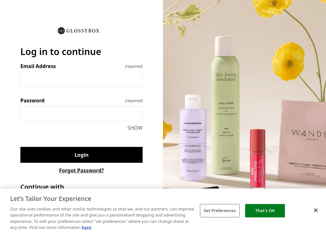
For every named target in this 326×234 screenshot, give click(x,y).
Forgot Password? (81, 170)
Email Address (81, 66)
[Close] (316, 210)
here (86, 227)
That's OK (265, 210)
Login (81, 154)
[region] (163, 211)
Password (81, 100)
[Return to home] (81, 30)
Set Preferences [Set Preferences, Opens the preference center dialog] (220, 210)
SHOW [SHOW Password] (135, 127)
